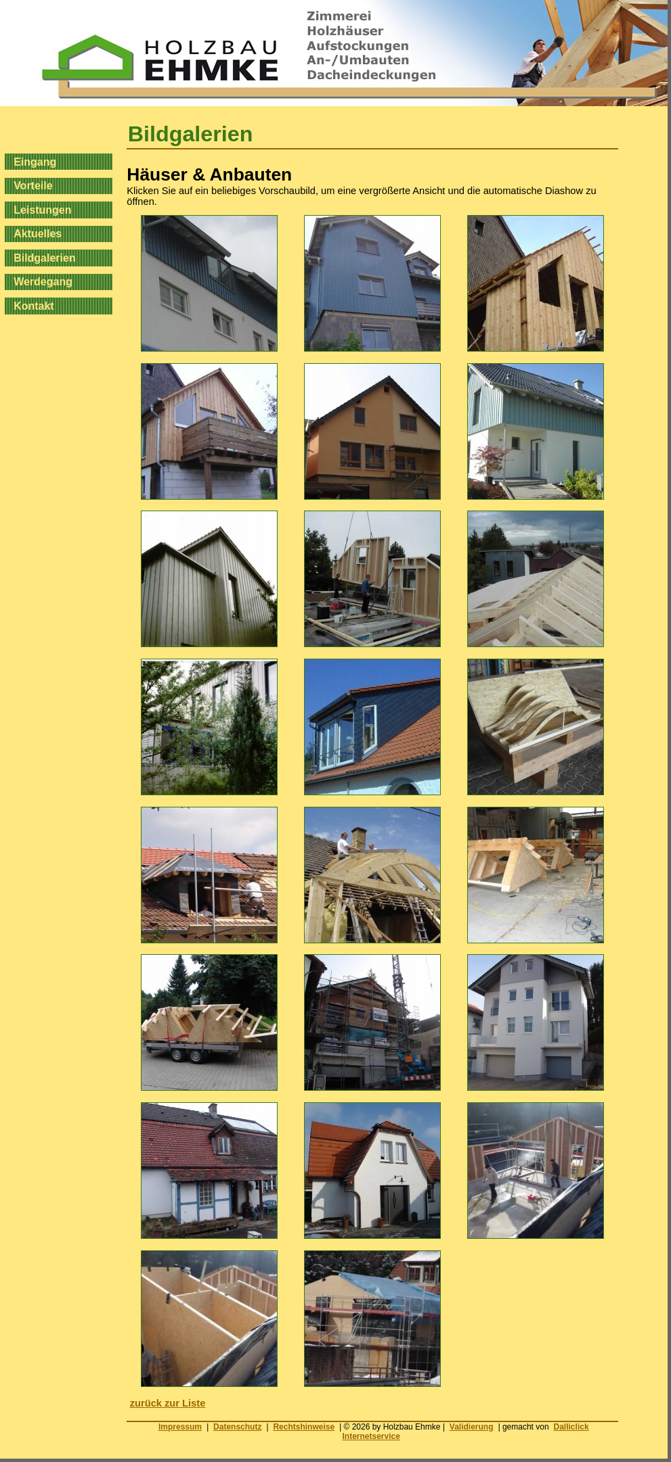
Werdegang (43, 281)
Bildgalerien (45, 257)
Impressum (180, 1427)
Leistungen (42, 209)
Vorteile (33, 185)
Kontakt (34, 306)
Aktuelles (38, 233)
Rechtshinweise (303, 1427)
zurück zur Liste (168, 1403)
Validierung (472, 1427)
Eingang (35, 161)
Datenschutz (237, 1427)
